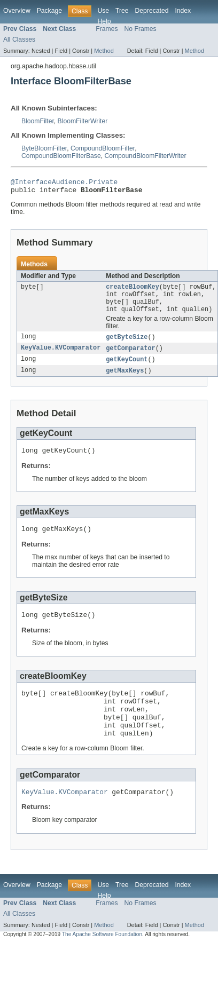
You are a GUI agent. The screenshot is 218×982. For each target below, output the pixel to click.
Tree (122, 10)
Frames (107, 29)
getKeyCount (126, 368)
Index (183, 10)
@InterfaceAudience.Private (64, 183)
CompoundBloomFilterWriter (145, 156)
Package (49, 10)
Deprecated (152, 10)
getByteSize (126, 344)
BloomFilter (37, 121)
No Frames (140, 29)
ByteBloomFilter (44, 148)
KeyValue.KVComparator (60, 356)
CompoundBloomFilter (103, 148)
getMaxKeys (125, 380)
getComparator (130, 356)
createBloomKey (132, 291)
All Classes (19, 39)
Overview (16, 10)
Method (103, 50)
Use (103, 10)
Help (104, 21)
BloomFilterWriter (83, 121)
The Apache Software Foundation (102, 960)
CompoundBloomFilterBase (61, 156)
